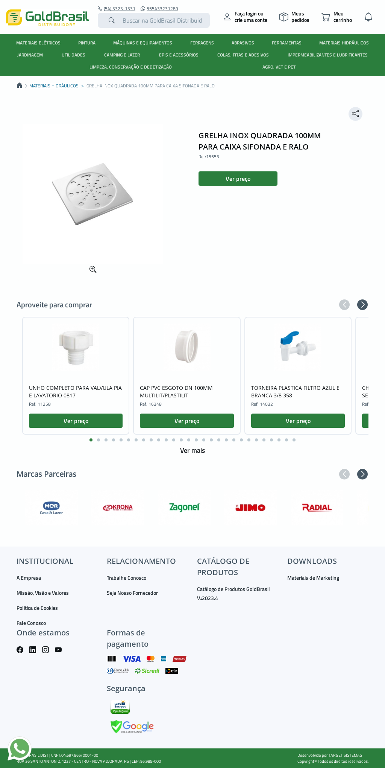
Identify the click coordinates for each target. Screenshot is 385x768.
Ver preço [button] (238, 178)
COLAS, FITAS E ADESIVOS (243, 54)
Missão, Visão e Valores (43, 593)
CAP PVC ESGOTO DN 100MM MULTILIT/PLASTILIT (176, 391)
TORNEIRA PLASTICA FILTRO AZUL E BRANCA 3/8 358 (295, 391)
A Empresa (29, 578)
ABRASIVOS (243, 42)
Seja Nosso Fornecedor (132, 593)
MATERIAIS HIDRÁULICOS (344, 42)
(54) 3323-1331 (116, 8)
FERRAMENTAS (287, 42)
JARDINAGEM (30, 54)
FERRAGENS (202, 42)
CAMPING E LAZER (122, 54)
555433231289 (159, 8)
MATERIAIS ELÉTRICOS (38, 42)
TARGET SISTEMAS (345, 755)
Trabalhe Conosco (126, 578)
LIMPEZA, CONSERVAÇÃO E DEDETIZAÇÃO (130, 66)
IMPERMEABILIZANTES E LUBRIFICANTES (328, 54)
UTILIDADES (73, 54)
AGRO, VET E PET (279, 66)
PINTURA (86, 42)
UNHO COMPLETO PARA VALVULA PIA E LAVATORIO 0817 (75, 391)
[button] (344, 305)
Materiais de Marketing (313, 578)
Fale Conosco (31, 623)
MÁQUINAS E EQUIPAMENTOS (142, 42)
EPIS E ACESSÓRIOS (179, 54)
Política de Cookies (37, 608)
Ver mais (192, 450)
